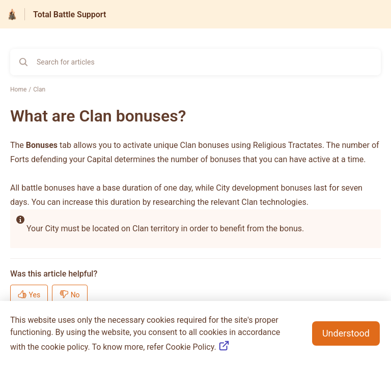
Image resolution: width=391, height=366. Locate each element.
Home (18, 89)
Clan (39, 89)
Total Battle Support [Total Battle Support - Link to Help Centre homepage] (69, 14)
